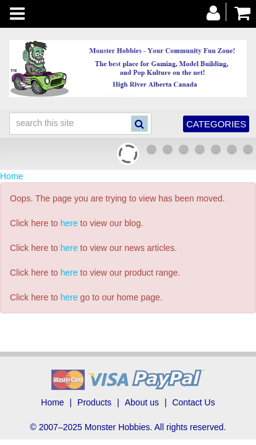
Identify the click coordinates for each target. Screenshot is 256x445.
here (69, 223)
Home (11, 176)
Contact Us (193, 402)
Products (94, 402)
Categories (216, 124)
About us (142, 402)
